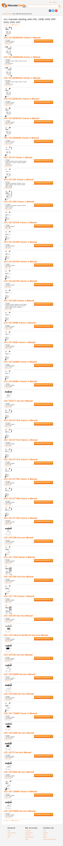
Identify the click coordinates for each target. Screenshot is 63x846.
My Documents (28, 832)
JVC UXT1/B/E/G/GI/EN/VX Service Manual (26, 635)
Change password (29, 837)
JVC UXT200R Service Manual (19, 674)
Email (44, 830)
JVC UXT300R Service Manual (19, 811)
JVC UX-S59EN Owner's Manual (20, 362)
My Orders (27, 835)
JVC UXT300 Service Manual (19, 772)
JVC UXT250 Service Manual (19, 694)
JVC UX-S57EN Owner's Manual (20, 242)
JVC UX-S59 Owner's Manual (19, 300)
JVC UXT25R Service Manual (19, 733)
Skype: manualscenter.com (49, 839)
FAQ (9, 837)
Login (50, 2)
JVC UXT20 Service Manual (18, 655)
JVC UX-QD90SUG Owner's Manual (22, 37)
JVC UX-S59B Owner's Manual (20, 323)
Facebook (45, 832)
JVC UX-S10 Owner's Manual (19, 179)
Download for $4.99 (43, 41)
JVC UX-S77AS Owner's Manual (21, 420)
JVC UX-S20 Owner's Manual (19, 201)
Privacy (9, 835)
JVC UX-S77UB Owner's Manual (20, 498)
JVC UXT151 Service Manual (18, 616)
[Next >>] (17, 25)
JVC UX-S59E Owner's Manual (20, 342)
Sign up (54, 2)
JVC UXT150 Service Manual (18, 576)
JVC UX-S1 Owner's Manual (18, 157)
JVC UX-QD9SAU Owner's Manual (21, 118)
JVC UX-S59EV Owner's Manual (20, 381)
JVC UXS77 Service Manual (18, 401)
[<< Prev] (6, 25)
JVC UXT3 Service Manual (17, 752)
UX (11, 13)
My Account (28, 830)
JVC (8, 13)
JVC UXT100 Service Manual (18, 537)
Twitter (44, 835)
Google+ (45, 837)
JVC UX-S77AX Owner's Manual (21, 459)
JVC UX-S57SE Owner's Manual (20, 281)
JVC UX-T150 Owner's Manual (19, 557)
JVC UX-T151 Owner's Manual (19, 596)
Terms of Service (12, 832)
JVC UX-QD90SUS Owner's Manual (22, 78)
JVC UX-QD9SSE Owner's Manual (21, 138)
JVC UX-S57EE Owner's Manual (20, 222)
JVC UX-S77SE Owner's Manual (20, 479)
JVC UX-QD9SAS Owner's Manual (21, 99)
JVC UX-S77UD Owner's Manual (20, 518)
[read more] (8, 44)
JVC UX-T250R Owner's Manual (20, 713)
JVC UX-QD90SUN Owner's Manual (22, 57)
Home (4, 13)
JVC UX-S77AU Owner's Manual (21, 440)
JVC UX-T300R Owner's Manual (20, 791)
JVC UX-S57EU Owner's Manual (20, 261)
